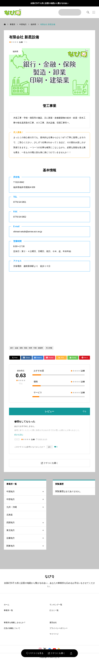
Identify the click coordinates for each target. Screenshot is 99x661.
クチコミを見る (34, 653)
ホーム (6, 605)
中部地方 (26, 499)
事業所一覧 (8, 610)
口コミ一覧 (54, 610)
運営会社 (53, 622)
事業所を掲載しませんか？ (15, 622)
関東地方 (26, 546)
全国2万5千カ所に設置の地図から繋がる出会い (49, 3)
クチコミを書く (56, 653)
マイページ (54, 634)
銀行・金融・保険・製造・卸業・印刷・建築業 (26, 348)
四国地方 (26, 522)
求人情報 (49, 348)
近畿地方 (26, 538)
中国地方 (26, 491)
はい (49, 447)
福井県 (15, 51)
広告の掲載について (12, 628)
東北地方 (26, 530)
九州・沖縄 (26, 507)
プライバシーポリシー (59, 628)
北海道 (9, 515)
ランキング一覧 (56, 605)
